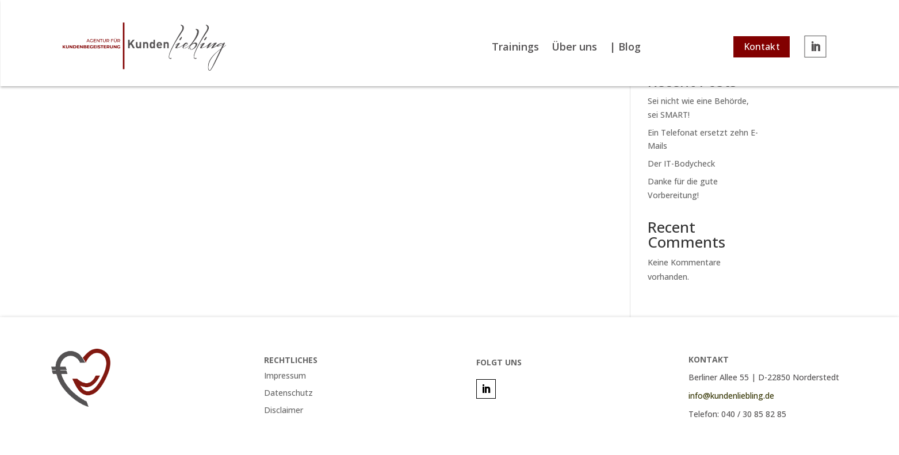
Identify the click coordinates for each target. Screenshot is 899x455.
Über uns (574, 48)
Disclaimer (283, 410)
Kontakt (761, 46)
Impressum (285, 376)
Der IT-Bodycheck (681, 163)
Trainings (515, 48)
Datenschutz (288, 393)
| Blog (625, 48)
